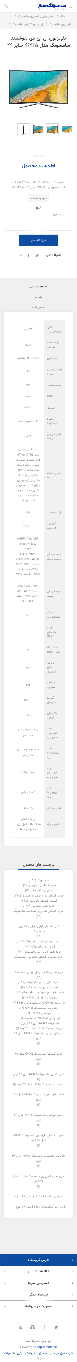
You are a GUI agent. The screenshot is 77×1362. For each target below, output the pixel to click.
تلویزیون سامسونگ (42, 890)
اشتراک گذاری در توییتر (37, 255)
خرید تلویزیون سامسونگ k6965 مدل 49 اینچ (38, 1118)
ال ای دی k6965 (55, 1003)
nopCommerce (47, 1347)
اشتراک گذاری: (52, 255)
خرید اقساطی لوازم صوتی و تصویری (43, 895)
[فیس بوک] (44, 1327)
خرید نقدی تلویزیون (43, 906)
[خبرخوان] (20, 1327)
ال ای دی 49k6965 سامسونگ (42, 1018)
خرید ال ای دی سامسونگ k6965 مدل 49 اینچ (38, 1036)
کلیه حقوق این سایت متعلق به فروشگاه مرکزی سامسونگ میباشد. (38, 1356)
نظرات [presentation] (39, 296)
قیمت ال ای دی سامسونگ (42, 982)
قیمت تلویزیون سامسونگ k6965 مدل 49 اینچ (38, 1097)
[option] (67, 134)
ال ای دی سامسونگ (43, 946)
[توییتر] (56, 1327)
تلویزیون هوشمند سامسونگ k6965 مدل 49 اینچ (38, 1158)
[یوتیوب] (32, 1327)
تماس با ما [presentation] (38, 307)
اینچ (38, 207)
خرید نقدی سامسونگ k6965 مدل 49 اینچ (38, 1074)
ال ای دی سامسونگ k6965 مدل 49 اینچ (40, 1207)
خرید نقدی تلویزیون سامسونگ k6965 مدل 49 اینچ (38, 1179)
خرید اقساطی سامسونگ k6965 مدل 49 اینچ (38, 1056)
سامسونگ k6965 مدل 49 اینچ (41, 1023)
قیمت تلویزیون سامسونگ (43, 987)
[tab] (38, 286)
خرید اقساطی (39, 240)
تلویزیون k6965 (42, 1013)
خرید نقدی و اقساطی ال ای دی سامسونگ (38, 972)
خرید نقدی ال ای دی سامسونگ (43, 952)
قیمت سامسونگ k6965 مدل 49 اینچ (39, 1084)
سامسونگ (43, 880)
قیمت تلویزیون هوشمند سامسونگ (43, 992)
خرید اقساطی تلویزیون (42, 885)
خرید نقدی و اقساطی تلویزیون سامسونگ (38, 957)
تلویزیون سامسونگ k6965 (41, 1008)
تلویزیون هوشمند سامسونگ (42, 941)
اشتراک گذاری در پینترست (20, 255)
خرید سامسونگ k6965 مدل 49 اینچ (41, 1028)
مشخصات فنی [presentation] (38, 286)
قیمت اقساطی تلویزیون (43, 901)
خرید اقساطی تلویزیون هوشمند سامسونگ (38, 911)
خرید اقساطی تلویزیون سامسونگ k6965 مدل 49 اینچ (38, 1138)
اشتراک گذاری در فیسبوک (29, 255)
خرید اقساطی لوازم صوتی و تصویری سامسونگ (39, 929)
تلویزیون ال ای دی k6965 (41, 997)
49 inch (57, 215)
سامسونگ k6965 (27, 1003)
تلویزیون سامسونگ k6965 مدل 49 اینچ (40, 1196)
